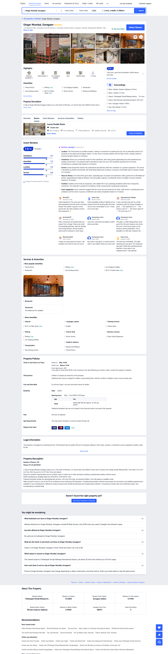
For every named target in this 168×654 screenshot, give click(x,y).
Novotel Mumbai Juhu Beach (56, 628)
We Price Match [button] (119, 29)
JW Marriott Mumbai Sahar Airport (122, 628)
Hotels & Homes (35, 4)
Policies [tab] (80, 118)
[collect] (159, 627)
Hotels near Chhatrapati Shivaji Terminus (127, 641)
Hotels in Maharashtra (104, 582)
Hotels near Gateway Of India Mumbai (99, 641)
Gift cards (99, 4)
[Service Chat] (159, 642)
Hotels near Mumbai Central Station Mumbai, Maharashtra (114, 649)
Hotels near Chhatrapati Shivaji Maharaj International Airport (74, 649)
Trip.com (74, 582)
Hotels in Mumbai (119, 582)
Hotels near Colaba (62, 641)
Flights (22, 4)
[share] (159, 635)
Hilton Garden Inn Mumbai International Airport (94, 628)
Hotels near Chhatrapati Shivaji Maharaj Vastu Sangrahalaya (58, 645)
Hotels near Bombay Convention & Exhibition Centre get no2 (100, 645)
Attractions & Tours (71, 4)
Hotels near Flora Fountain (30, 641)
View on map (111, 111)
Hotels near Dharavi (47, 641)
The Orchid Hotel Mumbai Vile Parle (33, 633)
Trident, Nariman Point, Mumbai (105, 633)
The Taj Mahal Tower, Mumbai (84, 633)
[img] (46, 48)
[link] (126, 3)
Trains (46, 4)
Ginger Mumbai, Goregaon (38, 24)
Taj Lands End (72, 628)
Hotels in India (90, 582)
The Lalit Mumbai (52, 633)
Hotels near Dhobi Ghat (77, 641)
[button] (107, 4)
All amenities (27, 96)
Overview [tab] (27, 118)
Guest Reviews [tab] (48, 118)
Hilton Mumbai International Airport (33, 628)
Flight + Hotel (87, 4)
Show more (27, 107)
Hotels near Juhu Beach (29, 645)
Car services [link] (56, 4)
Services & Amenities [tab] (66, 118)
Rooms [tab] (36, 118)
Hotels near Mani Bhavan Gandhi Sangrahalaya (37, 649)
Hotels (81, 582)
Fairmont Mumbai (66, 633)
